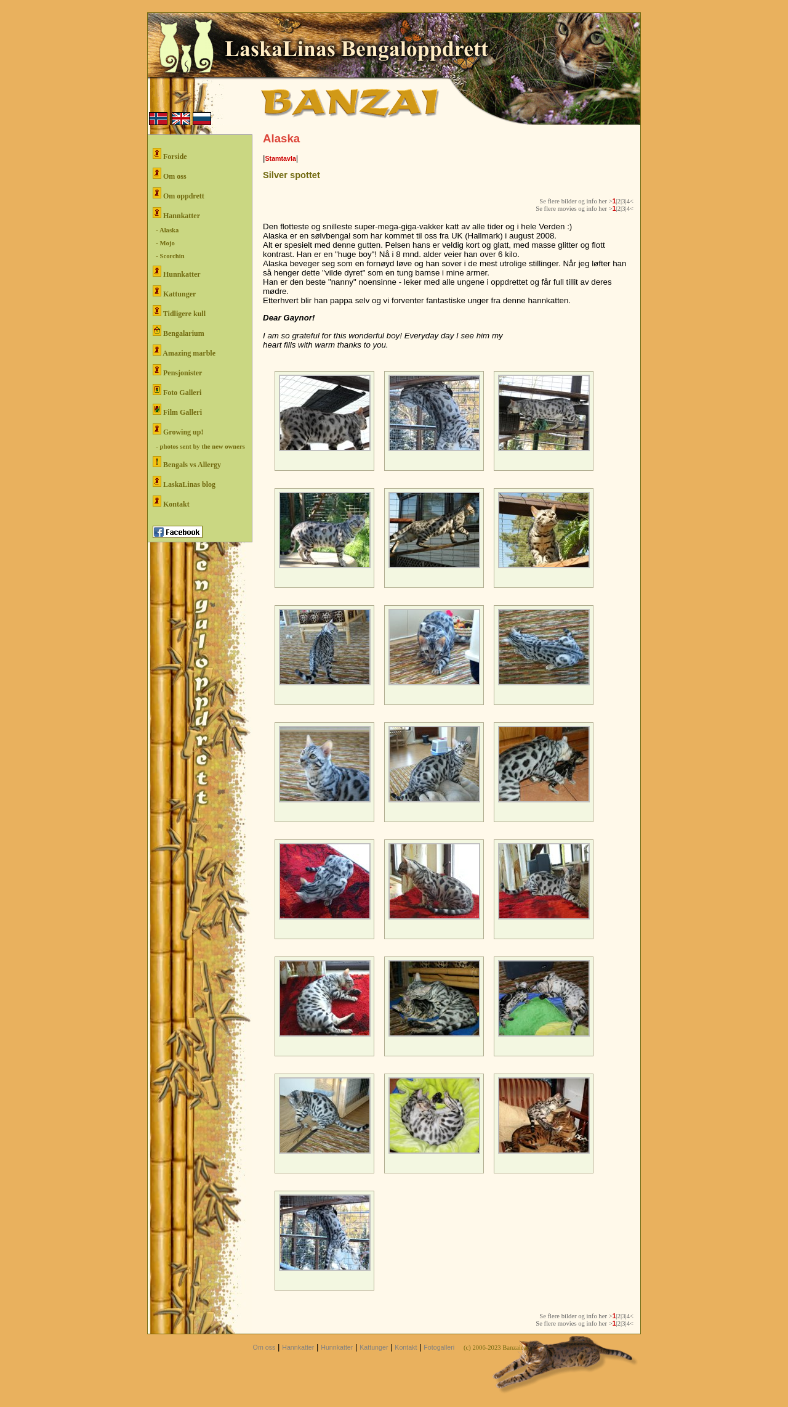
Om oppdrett (178, 193)
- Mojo (164, 243)
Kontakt (171, 502)
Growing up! (178, 429)
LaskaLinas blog (184, 482)
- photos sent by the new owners (199, 446)
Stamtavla (280, 158)
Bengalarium (178, 331)
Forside (170, 154)
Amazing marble (184, 351)
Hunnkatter (177, 272)
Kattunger (174, 291)
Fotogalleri (439, 1347)
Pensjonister (177, 370)
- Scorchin (169, 256)
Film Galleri (177, 410)
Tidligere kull (179, 311)
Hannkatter (176, 213)
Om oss (170, 174)
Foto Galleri (177, 390)
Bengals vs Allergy (187, 462)
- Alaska (166, 230)
